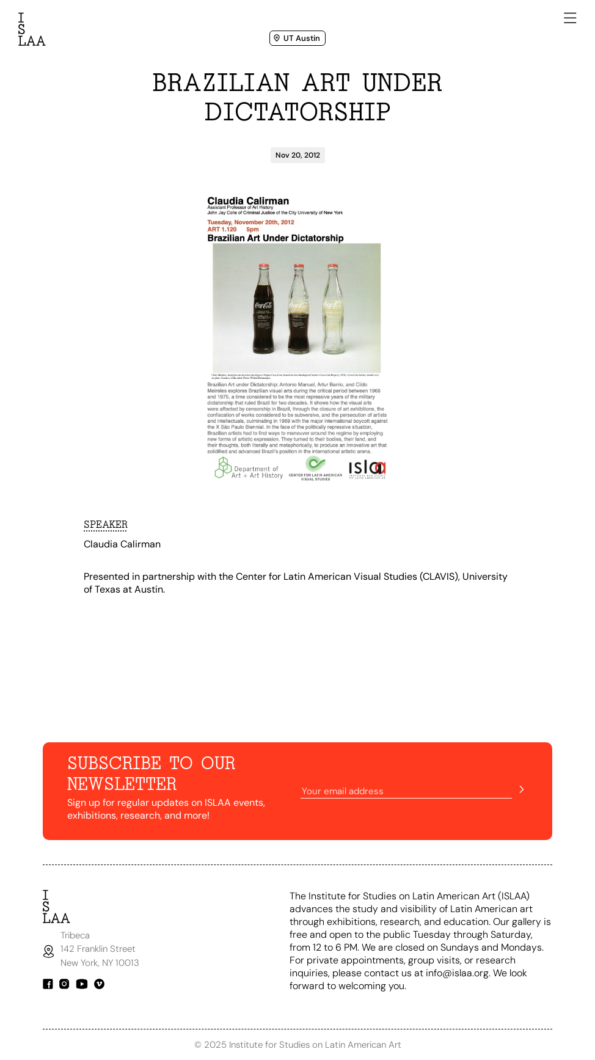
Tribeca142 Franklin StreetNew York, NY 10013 (101, 949)
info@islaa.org (457, 973)
